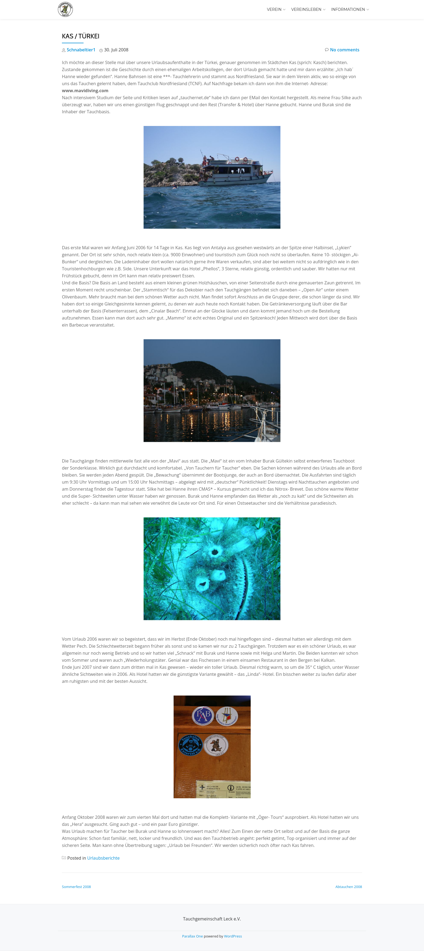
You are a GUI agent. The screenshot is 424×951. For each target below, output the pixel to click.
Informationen (348, 9)
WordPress (233, 936)
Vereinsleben (306, 9)
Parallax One (193, 936)
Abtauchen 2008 (348, 886)
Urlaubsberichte (103, 858)
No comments (342, 50)
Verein (274, 9)
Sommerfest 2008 (76, 886)
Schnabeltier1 (81, 50)
